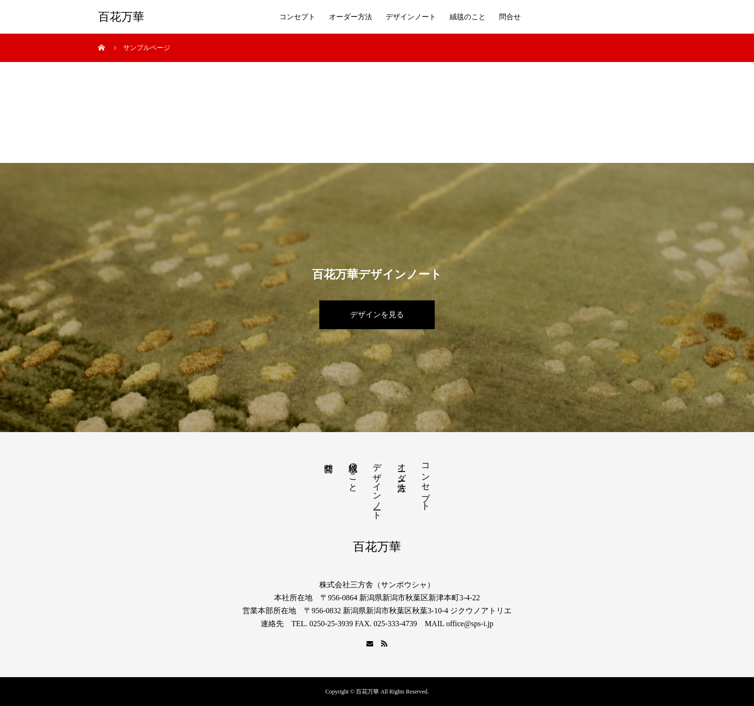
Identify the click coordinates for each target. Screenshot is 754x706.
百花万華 (121, 17)
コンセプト (297, 17)
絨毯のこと (468, 17)
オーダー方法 (350, 17)
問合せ (510, 17)
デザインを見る (377, 314)
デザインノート (411, 17)
